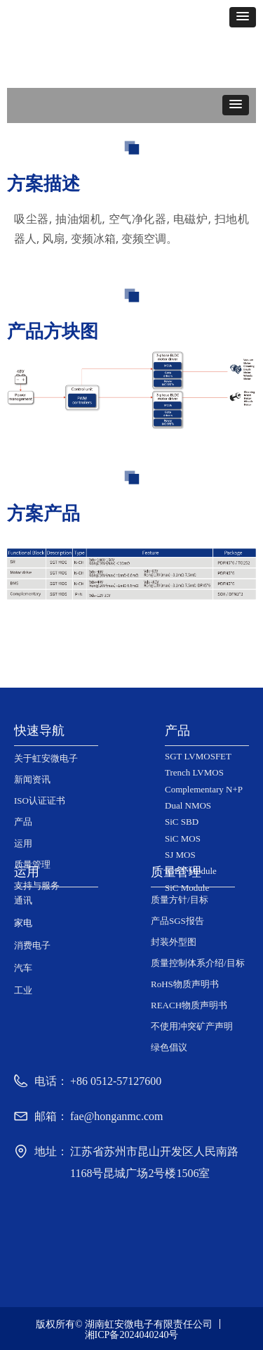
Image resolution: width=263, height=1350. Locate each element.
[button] (242, 17)
